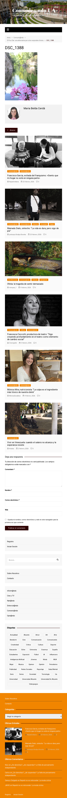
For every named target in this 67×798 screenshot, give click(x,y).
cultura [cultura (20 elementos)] (40, 645)
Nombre (8, 490)
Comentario (10, 469)
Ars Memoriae (12, 280)
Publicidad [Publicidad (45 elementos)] (13, 669)
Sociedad (44, 224)
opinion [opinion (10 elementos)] (31, 664)
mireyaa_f (11, 287)
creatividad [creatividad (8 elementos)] (15, 645)
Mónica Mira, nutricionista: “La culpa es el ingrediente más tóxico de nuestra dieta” (32, 390)
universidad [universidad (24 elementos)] (13, 679)
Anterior (11, 130)
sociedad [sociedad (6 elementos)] (32, 674)
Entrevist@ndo (25, 171)
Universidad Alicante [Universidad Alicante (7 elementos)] (29, 679)
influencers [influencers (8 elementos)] (54, 655)
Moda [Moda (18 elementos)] (45, 659)
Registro (10, 542)
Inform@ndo (11, 591)
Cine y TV (10, 596)
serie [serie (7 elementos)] (12, 674)
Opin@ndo (44, 280)
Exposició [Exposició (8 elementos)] (26, 655)
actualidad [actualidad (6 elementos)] (14, 635)
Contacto (10, 578)
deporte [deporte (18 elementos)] (53, 645)
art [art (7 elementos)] (47, 635)
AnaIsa (10, 448)
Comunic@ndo (13, 171)
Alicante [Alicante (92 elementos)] (26, 635)
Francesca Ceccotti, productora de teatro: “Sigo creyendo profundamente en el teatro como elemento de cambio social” (32, 337)
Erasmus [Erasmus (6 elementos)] (44, 650)
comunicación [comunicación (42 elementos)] (36, 640)
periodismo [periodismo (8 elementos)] (53, 664)
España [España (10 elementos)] (55, 650)
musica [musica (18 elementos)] (21, 664)
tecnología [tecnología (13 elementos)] (45, 674)
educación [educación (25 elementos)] (13, 650)
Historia (35, 224)
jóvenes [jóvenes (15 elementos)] (34, 659)
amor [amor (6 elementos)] (38, 635)
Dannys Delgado (11, 780)
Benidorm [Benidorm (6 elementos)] (13, 640)
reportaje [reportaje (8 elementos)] (40, 669)
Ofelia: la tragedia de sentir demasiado (25, 284)
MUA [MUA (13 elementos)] (55, 659)
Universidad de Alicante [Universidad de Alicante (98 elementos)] (49, 679)
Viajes (52, 224)
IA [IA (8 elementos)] (44, 655)
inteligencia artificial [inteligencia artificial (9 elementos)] (17, 659)
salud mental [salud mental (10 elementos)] (53, 669)
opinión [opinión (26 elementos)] (41, 664)
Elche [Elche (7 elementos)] (23, 650)
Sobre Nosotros (13, 573)
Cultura (23, 330)
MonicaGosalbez (14, 396)
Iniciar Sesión (12, 547)
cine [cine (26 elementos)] (24, 640)
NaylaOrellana (13, 182)
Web (6, 510)
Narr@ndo (11, 601)
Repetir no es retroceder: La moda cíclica (35, 780)
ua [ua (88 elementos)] (56, 674)
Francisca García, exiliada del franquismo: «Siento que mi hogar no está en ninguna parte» (32, 176)
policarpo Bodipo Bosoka (16, 234)
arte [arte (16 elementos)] (55, 635)
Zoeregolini (12, 343)
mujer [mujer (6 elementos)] (11, 664)
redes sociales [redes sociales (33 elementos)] (26, 669)
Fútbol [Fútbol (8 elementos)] (36, 655)
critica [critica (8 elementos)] (28, 645)
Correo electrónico (12, 500)
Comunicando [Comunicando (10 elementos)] (52, 640)
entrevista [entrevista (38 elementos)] (33, 650)
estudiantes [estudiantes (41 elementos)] (13, 655)
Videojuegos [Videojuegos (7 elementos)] (33, 684)
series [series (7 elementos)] (21, 674)
